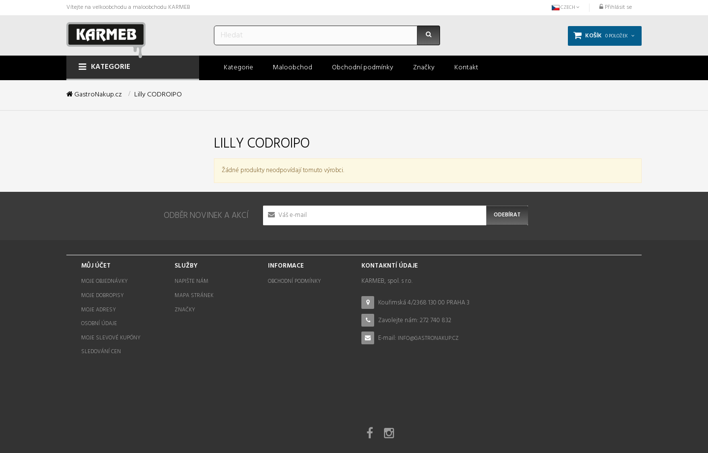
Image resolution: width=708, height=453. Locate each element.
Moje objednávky (104, 281)
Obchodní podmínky (294, 281)
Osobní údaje (99, 323)
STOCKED (407, 429)
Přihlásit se (615, 7)
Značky (185, 309)
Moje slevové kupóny (111, 337)
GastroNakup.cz (94, 95)
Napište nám (191, 281)
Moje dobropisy (102, 295)
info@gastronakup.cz (428, 338)
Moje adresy (98, 309)
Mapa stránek (194, 295)
